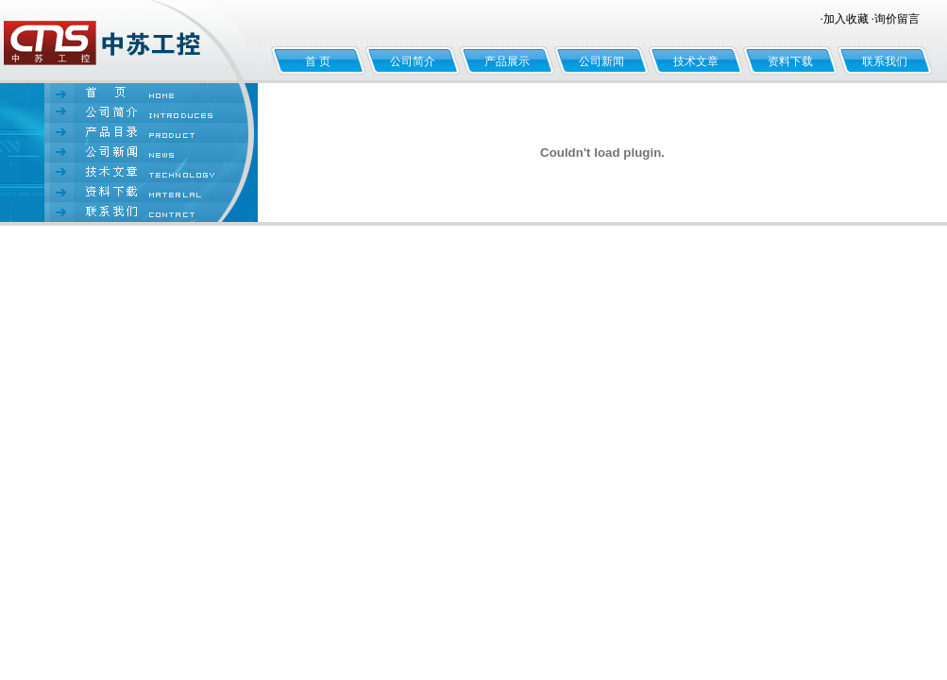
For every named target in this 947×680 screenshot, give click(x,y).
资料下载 (790, 61)
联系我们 (884, 61)
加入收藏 (846, 19)
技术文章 (696, 61)
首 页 (317, 61)
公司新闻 (601, 61)
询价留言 (897, 19)
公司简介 (412, 61)
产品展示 (507, 61)
